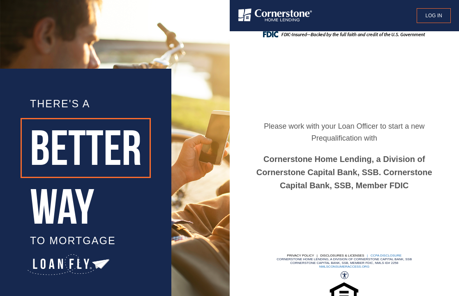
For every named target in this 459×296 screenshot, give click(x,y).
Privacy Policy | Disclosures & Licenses (325, 255)
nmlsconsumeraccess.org (344, 266)
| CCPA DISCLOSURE (383, 255)
